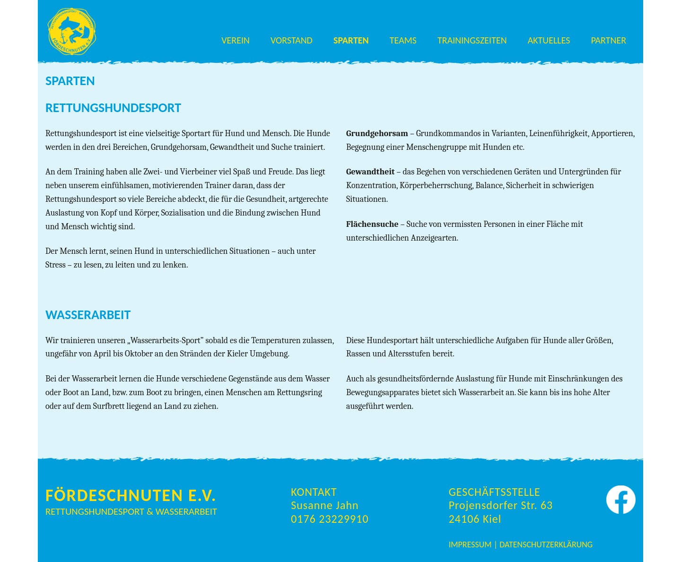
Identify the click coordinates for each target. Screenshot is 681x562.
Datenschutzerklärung (546, 544)
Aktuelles (549, 40)
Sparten (351, 40)
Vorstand (292, 40)
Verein (235, 40)
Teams (403, 40)
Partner (608, 40)
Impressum (471, 544)
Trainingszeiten (471, 40)
